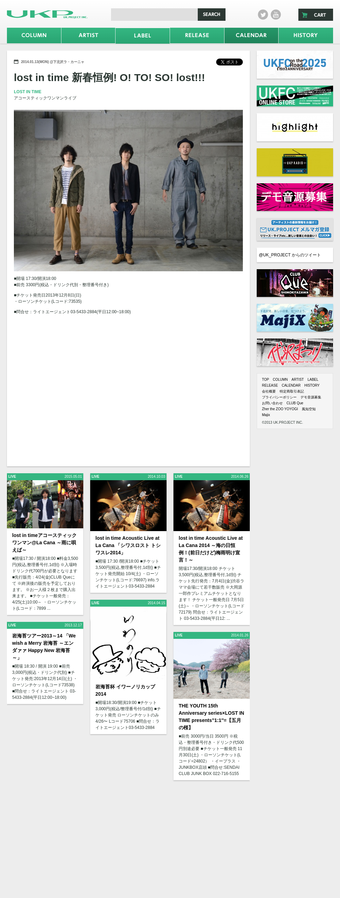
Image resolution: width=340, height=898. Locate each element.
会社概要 (269, 391)
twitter (263, 14)
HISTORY (312, 385)
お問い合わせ (272, 403)
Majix (266, 415)
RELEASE (270, 385)
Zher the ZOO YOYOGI (280, 409)
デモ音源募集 (310, 397)
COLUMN (280, 379)
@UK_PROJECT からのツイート (290, 255)
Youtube (276, 14)
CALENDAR (291, 385)
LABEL (312, 379)
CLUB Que (295, 403)
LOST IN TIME (27, 91)
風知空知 (309, 409)
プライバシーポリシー (279, 397)
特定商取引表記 (292, 391)
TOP (265, 379)
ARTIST (297, 379)
